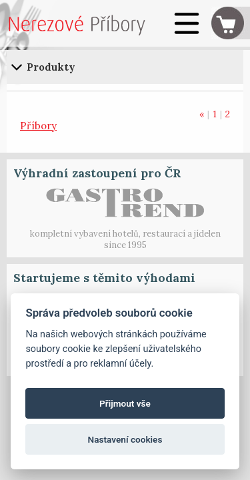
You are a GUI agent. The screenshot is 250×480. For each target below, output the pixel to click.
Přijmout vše (125, 403)
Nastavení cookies (125, 439)
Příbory (38, 125)
